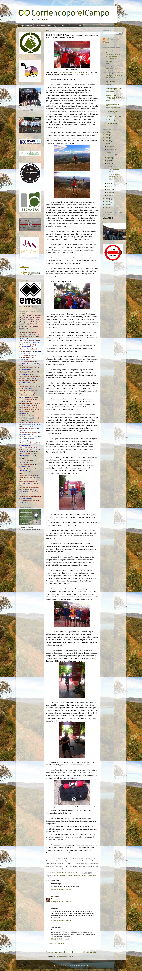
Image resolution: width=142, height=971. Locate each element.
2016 (107, 138)
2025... (108, 63)
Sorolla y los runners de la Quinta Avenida (114, 76)
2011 (107, 204)
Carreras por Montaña (113, 116)
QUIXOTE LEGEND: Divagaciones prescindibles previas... (114, 177)
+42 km (55, 876)
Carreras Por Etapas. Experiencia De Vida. (112, 91)
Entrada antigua (90, 952)
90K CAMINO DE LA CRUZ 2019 (112, 69)
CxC (78, 876)
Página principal (26, 26)
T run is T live (110, 67)
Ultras (94, 876)
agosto (109, 158)
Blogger (85, 965)
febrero (109, 192)
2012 (107, 201)
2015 (107, 141)
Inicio (74, 952)
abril (108, 186)
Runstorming (110, 120)
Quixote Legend (86, 876)
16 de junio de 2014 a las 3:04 (61, 939)
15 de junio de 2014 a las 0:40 (61, 920)
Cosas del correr (71, 876)
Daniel (53, 896)
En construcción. (111, 113)
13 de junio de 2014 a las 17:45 (61, 889)
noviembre (111, 149)
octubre (110, 152)
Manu (107, 42)
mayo (109, 183)
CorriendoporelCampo (112, 39)
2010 (107, 207)
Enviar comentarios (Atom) (64, 957)
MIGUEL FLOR (111, 95)
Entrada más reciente (56, 952)
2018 (107, 132)
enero (109, 195)
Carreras (62, 876)
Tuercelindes (110, 81)
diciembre (110, 146)
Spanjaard (109, 74)
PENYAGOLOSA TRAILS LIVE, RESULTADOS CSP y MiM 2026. (113, 56)
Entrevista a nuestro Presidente (112, 84)
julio (108, 161)
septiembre (111, 155)
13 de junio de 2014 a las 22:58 (61, 902)
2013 (107, 199)
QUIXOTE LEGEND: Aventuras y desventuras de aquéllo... (114, 168)
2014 (107, 143)
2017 (107, 135)
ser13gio (109, 61)
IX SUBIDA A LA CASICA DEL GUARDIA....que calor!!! (113, 99)
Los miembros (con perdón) (46, 26)
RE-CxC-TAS (76, 26)
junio (109, 163)
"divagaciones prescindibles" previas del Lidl (74, 72)
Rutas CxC (64, 26)
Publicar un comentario (56, 943)
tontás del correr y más (114, 88)
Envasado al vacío (112, 111)
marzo (109, 189)
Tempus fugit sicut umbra (113, 107)
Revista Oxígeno (111, 123)
